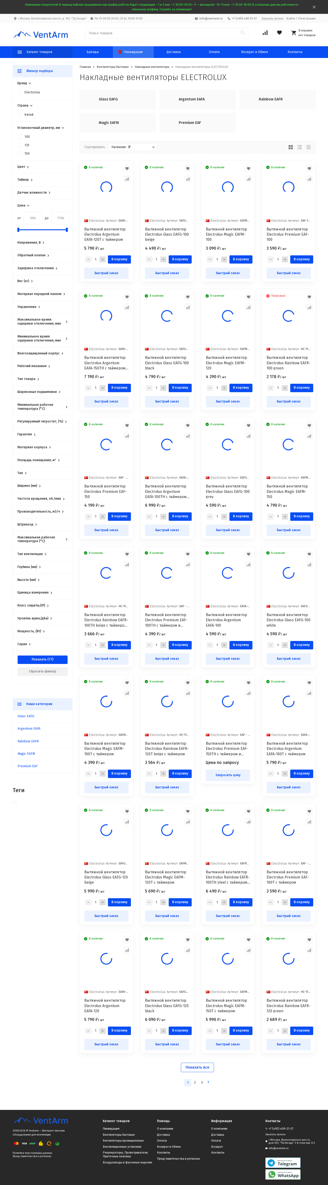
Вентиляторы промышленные (123, 1140)
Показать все (197, 1067)
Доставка (174, 52)
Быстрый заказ (106, 273)
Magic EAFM (26, 754)
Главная (85, 67)
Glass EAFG (26, 716)
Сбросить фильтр (42, 671)
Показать (39, 659)
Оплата (214, 52)
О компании (165, 1128)
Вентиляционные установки (122, 1146)
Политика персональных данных (32, 1152)
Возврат (217, 1146)
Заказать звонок (272, 18)
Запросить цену (227, 775)
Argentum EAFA (29, 729)
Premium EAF (28, 766)
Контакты (295, 52)
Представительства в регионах (32, 1156)
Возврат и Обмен (254, 52)
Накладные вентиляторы (152, 67)
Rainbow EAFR (28, 741)
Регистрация (307, 18)
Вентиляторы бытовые (113, 67)
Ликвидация (130, 52)
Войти (290, 18)
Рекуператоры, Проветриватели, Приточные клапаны (125, 1154)
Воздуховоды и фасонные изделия (127, 1162)
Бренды (93, 52)
